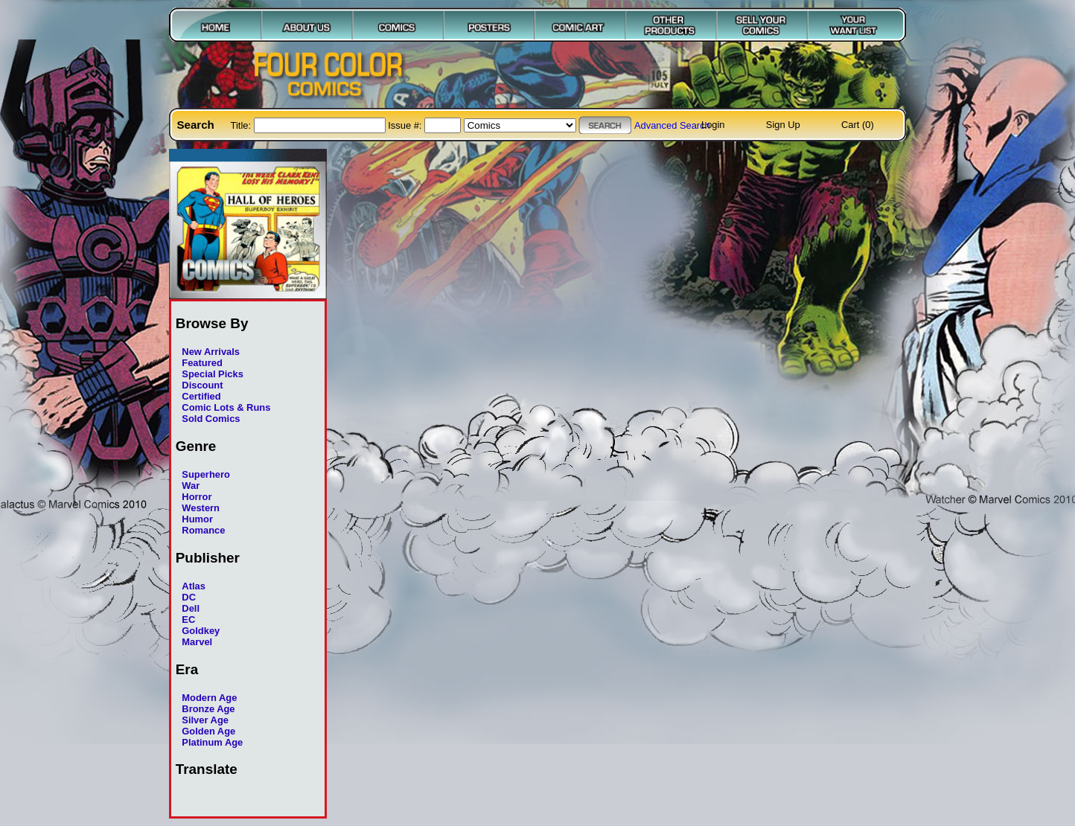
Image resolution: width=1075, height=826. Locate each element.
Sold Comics (211, 418)
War (191, 485)
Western (201, 507)
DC (189, 597)
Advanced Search (672, 125)
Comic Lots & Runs (226, 407)
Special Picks (212, 374)
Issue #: (406, 125)
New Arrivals (211, 351)
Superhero (206, 474)
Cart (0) (857, 124)
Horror (196, 496)
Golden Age (208, 731)
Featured (202, 362)
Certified (201, 396)
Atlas (193, 586)
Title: (242, 125)
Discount (202, 385)
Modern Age (209, 697)
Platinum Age (212, 742)
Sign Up (783, 124)
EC (188, 619)
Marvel (197, 641)
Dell (191, 608)
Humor (197, 519)
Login (713, 124)
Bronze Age (208, 708)
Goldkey (201, 630)
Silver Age (205, 720)
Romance (203, 530)
